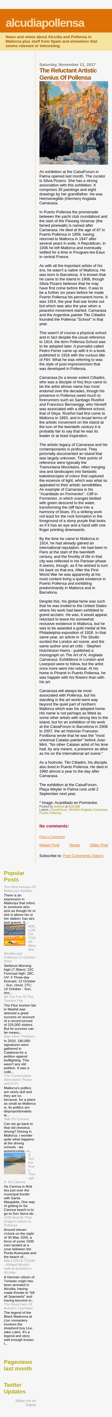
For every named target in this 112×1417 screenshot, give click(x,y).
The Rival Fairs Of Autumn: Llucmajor (18, 1306)
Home (74, 845)
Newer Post (49, 845)
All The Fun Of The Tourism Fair (18, 998)
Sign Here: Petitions (19, 1036)
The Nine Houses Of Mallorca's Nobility (20, 889)
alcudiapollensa (45, 22)
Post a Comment (52, 837)
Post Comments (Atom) (83, 855)
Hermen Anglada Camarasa (88, 809)
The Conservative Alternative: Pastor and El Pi (18, 1079)
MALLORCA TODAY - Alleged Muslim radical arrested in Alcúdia (20, 1266)
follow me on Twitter (26, 1403)
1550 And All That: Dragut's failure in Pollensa (18, 1221)
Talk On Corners (16, 1119)
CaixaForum (58, 809)
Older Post (99, 845)
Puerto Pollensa (50, 813)
